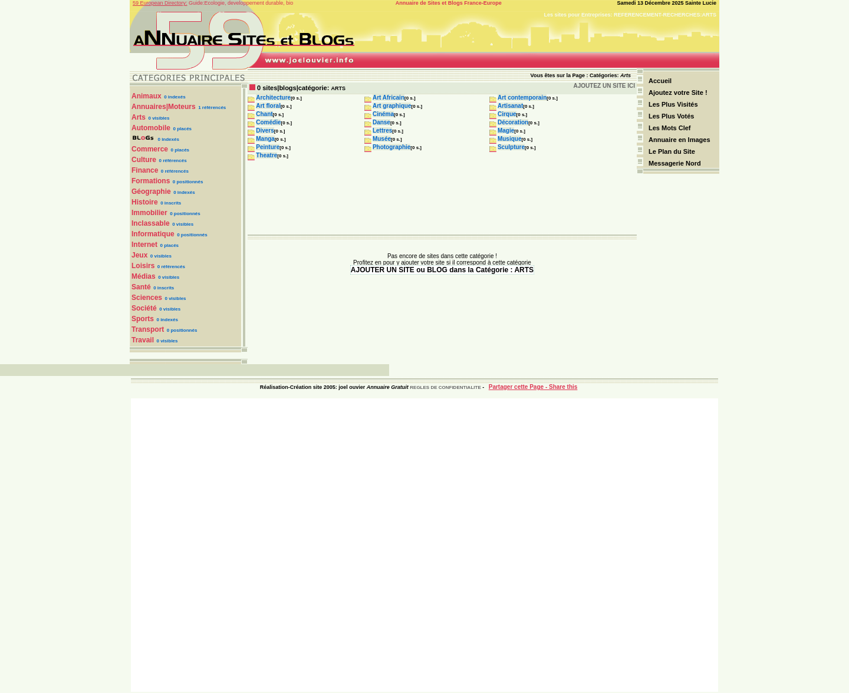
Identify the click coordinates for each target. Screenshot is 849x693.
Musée (382, 139)
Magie (506, 130)
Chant (264, 114)
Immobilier (149, 213)
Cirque (507, 114)
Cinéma (383, 114)
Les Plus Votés (671, 116)
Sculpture (511, 147)
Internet (144, 244)
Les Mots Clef (670, 127)
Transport (147, 329)
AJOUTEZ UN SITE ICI (604, 85)
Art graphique (392, 106)
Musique (510, 139)
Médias (143, 276)
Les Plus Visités (674, 104)
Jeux (139, 255)
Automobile (150, 128)
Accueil (660, 80)
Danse (381, 122)
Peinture (267, 147)
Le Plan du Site (672, 151)
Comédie (268, 122)
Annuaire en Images (679, 139)
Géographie (151, 191)
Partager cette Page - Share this (533, 387)
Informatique (153, 234)
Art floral (268, 106)
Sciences (146, 297)
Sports (142, 319)
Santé (141, 287)
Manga (265, 139)
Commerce (149, 149)
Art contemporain (522, 97)
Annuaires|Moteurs (163, 107)
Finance (144, 170)
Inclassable (150, 223)
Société (144, 308)
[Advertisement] (424, 545)
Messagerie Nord (675, 163)
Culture (143, 160)
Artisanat (510, 106)
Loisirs (142, 266)
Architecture (273, 97)
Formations (150, 181)
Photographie (391, 147)
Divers (265, 130)
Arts (138, 117)
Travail (142, 340)
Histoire (144, 202)
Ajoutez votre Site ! (678, 92)
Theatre (266, 155)
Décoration (513, 122)
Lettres (382, 130)
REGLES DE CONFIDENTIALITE (445, 387)
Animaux (146, 96)
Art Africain (388, 97)
